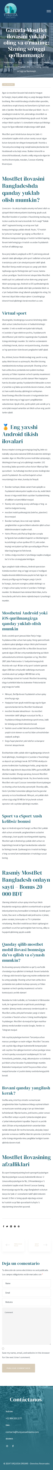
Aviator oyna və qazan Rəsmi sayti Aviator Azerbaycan (40, 1245)
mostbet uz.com (35, 300)
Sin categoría (8, 84)
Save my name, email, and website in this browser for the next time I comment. (26, 1355)
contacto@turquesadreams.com (22, 1432)
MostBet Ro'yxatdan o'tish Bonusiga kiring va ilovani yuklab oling (13, 1245)
